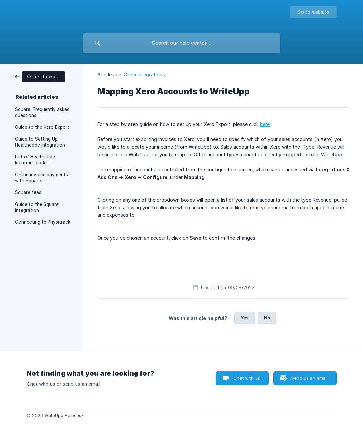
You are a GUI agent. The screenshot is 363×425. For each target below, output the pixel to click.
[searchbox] (181, 43)
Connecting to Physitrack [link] (42, 222)
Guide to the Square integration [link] (37, 207)
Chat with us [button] (246, 378)
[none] (313, 12)
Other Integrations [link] (144, 74)
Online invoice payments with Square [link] (41, 177)
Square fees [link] (28, 192)
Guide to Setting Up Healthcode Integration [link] (40, 142)
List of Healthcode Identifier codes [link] (35, 159)
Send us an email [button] (309, 378)
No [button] (267, 317)
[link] (40, 76)
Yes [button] (245, 317)
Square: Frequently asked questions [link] (42, 112)
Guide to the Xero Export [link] (42, 127)
